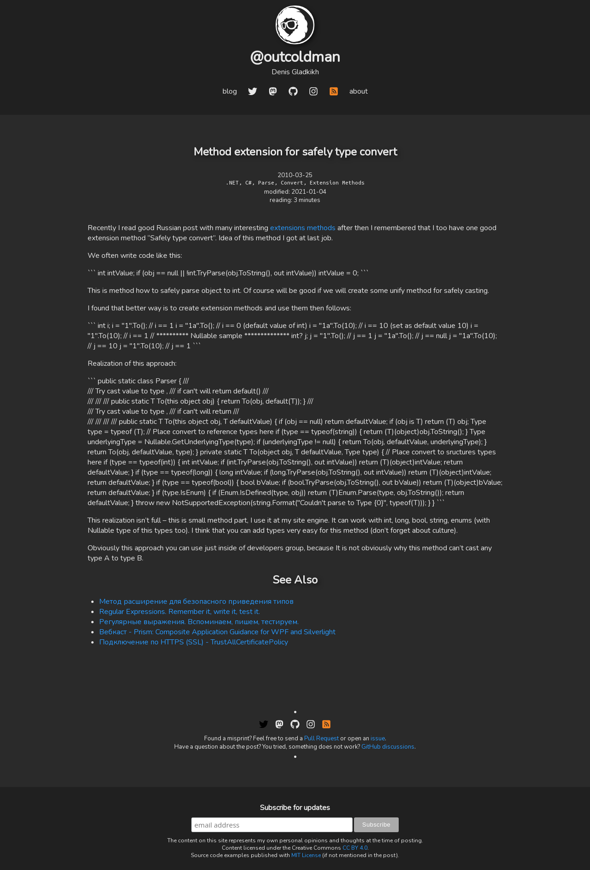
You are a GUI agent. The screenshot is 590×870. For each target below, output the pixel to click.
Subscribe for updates (295, 808)
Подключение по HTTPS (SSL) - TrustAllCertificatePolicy (193, 642)
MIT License (306, 855)
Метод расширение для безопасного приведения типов (196, 601)
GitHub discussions (387, 747)
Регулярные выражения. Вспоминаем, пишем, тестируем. (199, 622)
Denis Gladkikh (295, 72)
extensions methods (303, 228)
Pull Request (321, 738)
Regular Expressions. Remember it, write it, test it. (179, 612)
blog (230, 91)
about (358, 91)
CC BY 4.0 (354, 848)
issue (378, 738)
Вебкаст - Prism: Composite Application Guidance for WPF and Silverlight (217, 632)
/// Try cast (178, 391)
